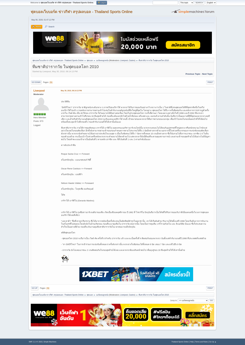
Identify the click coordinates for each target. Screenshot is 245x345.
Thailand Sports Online (180, 342)
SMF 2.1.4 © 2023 (35, 342)
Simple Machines (49, 342)
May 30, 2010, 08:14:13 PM (71, 91)
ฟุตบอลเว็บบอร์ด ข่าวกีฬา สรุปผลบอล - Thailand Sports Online (81, 12)
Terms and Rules (201, 342)
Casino (132, 60)
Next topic (207, 74)
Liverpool (124, 60)
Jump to (173, 300)
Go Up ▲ (212, 342)
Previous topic (192, 74)
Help (192, 342)
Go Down (36, 82)
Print (210, 82)
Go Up (34, 288)
